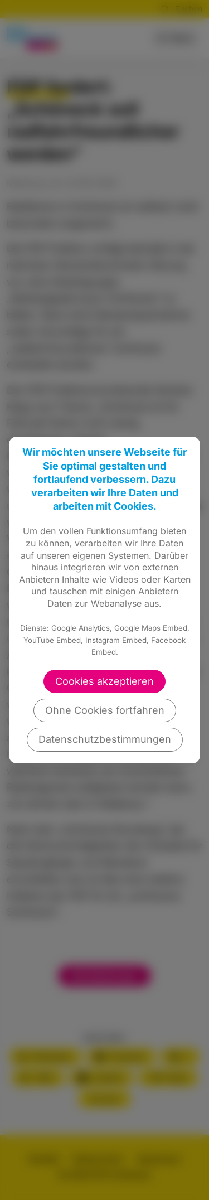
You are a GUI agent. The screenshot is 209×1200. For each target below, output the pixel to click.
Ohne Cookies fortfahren (104, 710)
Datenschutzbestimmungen (104, 739)
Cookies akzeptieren (104, 681)
